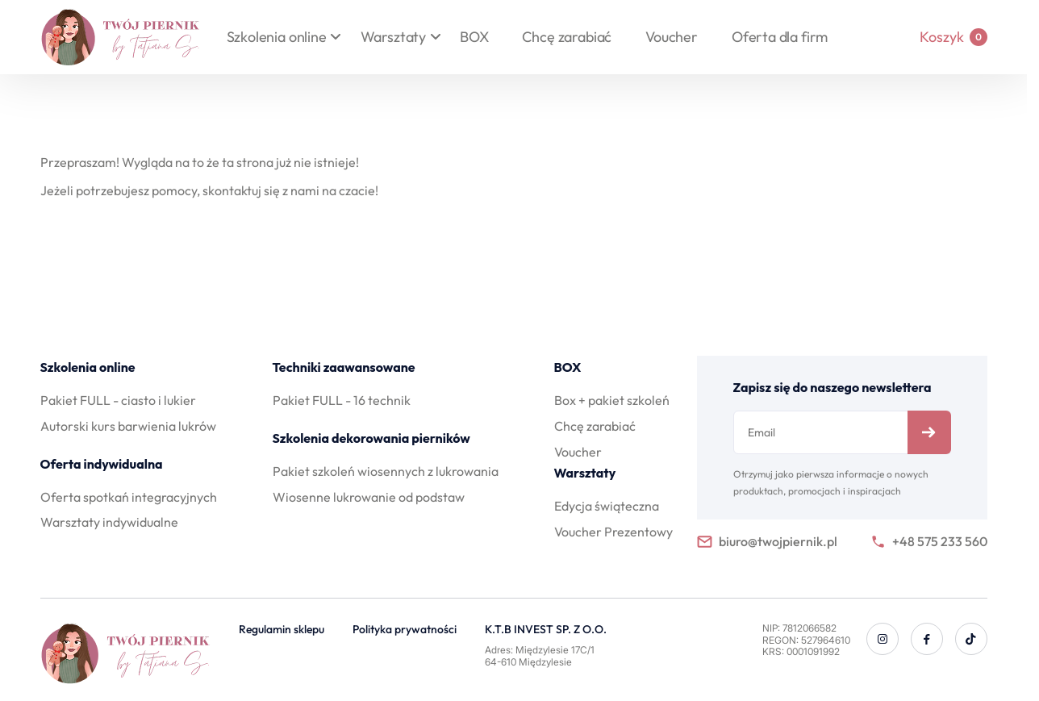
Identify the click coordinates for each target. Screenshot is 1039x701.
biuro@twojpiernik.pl (767, 541)
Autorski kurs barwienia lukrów (128, 426)
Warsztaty (393, 37)
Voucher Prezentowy (613, 532)
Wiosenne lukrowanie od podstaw (369, 497)
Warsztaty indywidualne (109, 522)
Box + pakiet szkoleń (612, 400)
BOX (474, 36)
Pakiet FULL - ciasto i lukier (118, 400)
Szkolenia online (277, 37)
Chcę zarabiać (566, 36)
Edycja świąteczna (606, 506)
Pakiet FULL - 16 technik (342, 400)
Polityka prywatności (405, 629)
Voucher (671, 36)
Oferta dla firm (780, 36)
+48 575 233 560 (928, 541)
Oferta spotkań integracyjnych (128, 497)
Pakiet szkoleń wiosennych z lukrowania (386, 471)
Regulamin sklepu (281, 629)
